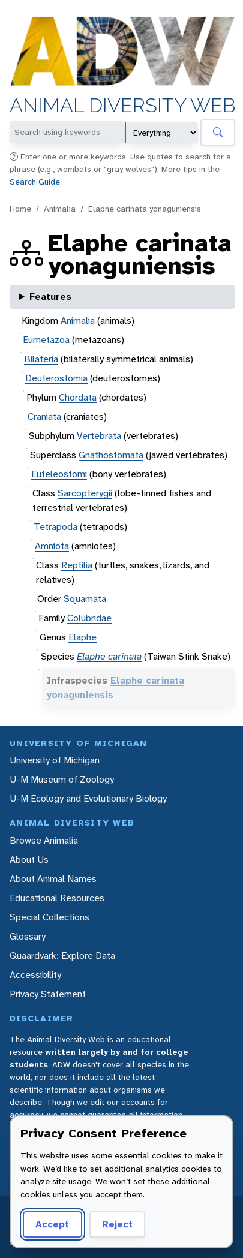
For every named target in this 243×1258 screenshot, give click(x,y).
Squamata (85, 598)
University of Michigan (55, 760)
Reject (117, 1224)
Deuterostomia (56, 378)
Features (50, 296)
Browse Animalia (44, 840)
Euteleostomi (59, 474)
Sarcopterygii (85, 493)
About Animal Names (53, 878)
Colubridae (89, 618)
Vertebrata (99, 435)
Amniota (52, 546)
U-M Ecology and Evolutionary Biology (88, 798)
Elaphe (82, 637)
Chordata (78, 397)
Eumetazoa (46, 339)
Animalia (60, 208)
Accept (52, 1224)
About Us (29, 859)
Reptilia (76, 565)
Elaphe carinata (109, 656)
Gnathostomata (111, 455)
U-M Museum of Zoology (62, 779)
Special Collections (49, 917)
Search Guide (35, 181)
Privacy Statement (48, 994)
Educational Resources (57, 898)
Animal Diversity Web (122, 106)
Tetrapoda (55, 526)
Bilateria (41, 359)
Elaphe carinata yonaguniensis (144, 208)
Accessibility (35, 974)
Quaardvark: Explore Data (62, 955)
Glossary (28, 936)
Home (20, 208)
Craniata (44, 416)
